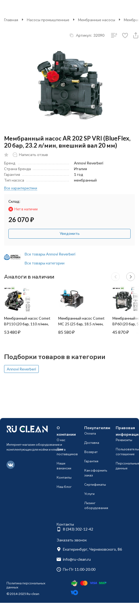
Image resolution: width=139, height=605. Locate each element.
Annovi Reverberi (21, 369)
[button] (115, 276)
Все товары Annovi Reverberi (50, 254)
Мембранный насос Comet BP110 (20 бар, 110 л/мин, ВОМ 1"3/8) (27, 324)
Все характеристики (20, 188)
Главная (11, 19)
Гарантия (91, 461)
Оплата (90, 433)
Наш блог (64, 487)
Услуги (89, 494)
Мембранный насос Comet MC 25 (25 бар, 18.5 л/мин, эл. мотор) (81, 324)
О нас (61, 440)
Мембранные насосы (96, 19)
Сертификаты (95, 484)
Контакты (64, 477)
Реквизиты (124, 440)
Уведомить (70, 233)
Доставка (91, 443)
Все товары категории (44, 263)
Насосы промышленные (48, 19)
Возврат (91, 452)
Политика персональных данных (26, 585)
